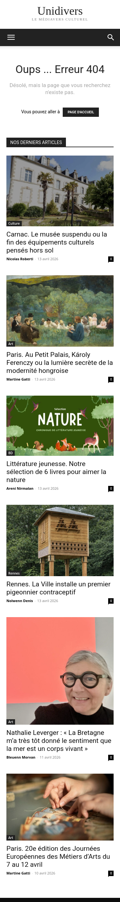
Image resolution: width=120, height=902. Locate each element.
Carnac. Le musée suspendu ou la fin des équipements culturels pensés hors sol (56, 242)
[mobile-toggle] (11, 37)
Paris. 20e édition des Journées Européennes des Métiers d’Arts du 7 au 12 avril (58, 856)
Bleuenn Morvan (21, 757)
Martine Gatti (18, 379)
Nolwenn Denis (19, 600)
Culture (14, 223)
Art (10, 344)
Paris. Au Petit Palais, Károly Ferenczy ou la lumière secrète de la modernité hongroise (59, 362)
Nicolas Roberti (19, 258)
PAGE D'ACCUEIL (81, 112)
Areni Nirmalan (20, 488)
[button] (111, 37)
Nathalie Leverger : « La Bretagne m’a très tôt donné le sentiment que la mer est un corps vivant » (58, 741)
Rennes (14, 573)
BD (10, 453)
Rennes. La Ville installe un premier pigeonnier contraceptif (58, 588)
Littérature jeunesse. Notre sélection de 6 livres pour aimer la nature (56, 472)
